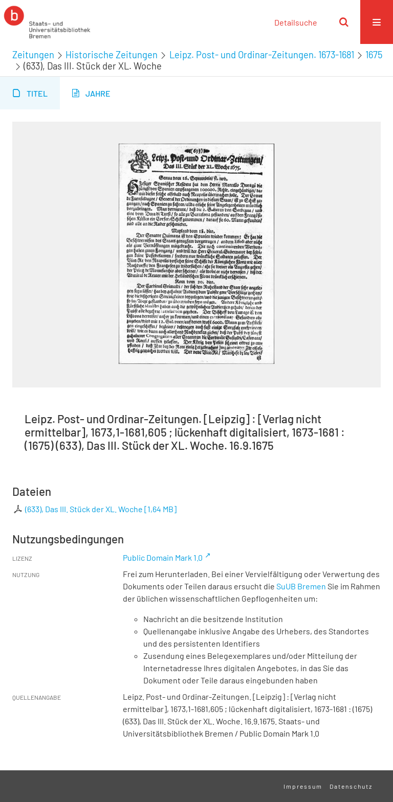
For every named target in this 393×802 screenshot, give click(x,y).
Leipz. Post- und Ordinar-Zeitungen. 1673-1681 (261, 54)
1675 (373, 54)
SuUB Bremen (301, 586)
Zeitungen (33, 54)
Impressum (302, 786)
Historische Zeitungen (112, 54)
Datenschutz (351, 786)
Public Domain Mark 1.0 (163, 557)
